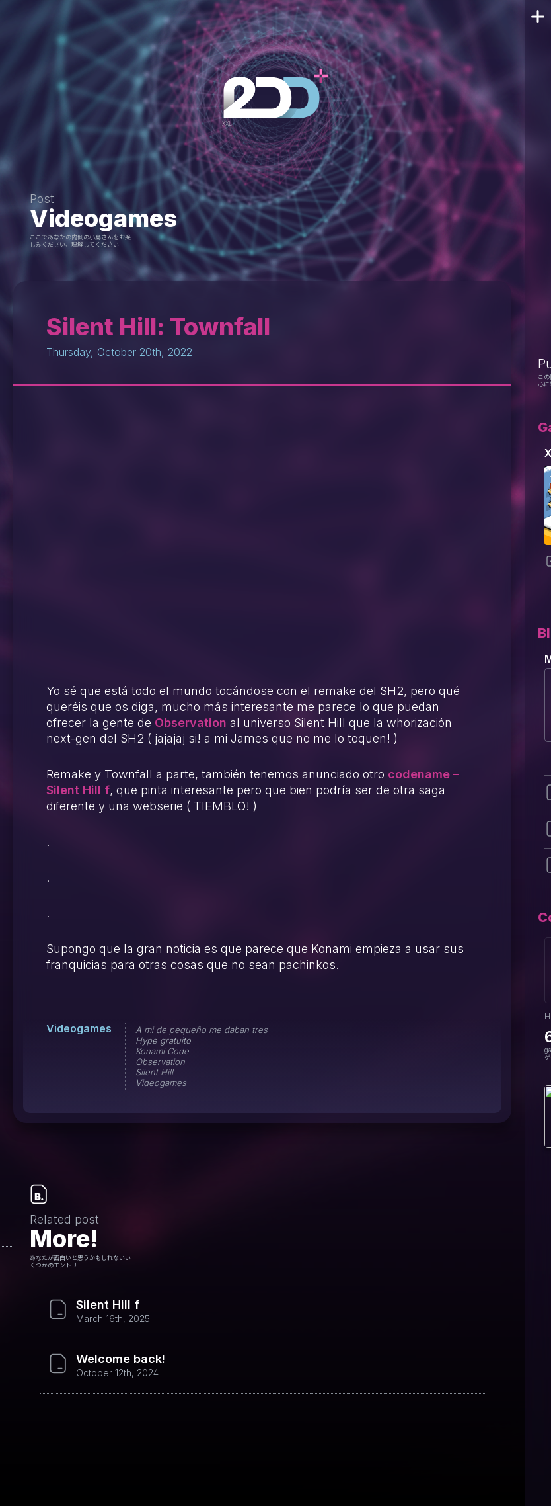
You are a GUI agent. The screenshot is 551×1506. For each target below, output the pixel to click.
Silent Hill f (107, 1305)
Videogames (103, 218)
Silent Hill (154, 1072)
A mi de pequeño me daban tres (201, 1030)
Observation (191, 723)
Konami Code (162, 1051)
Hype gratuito (163, 1040)
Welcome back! (120, 1359)
